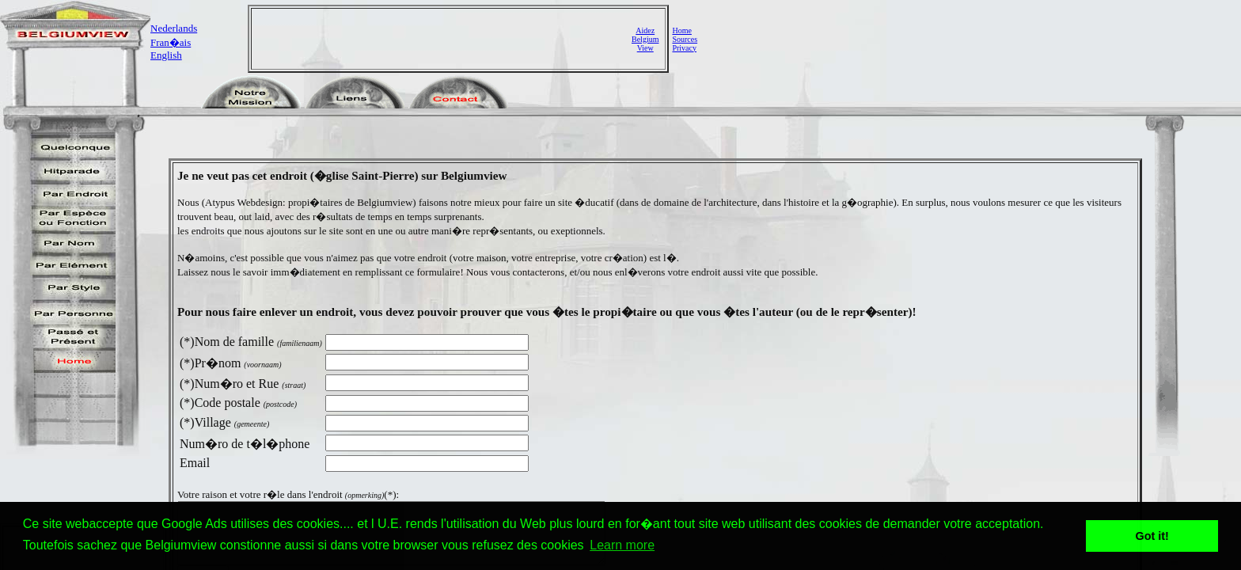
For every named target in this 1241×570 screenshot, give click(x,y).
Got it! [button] (1152, 536)
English (166, 55)
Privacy (684, 48)
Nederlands (173, 28)
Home (681, 30)
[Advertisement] (443, 39)
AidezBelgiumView (645, 39)
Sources (684, 39)
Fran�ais (170, 42)
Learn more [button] (622, 545)
